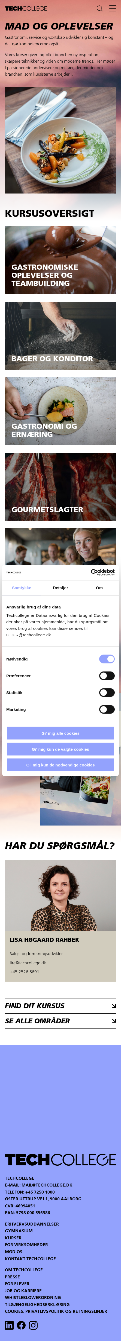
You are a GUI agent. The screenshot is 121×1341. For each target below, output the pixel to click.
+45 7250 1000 (40, 1192)
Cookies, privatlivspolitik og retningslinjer (56, 1312)
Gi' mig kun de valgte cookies (60, 749)
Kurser (13, 1238)
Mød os (13, 1252)
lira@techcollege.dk (28, 963)
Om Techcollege (24, 1270)
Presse (12, 1277)
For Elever (17, 1284)
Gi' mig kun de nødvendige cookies (60, 765)
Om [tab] (99, 587)
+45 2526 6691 (24, 972)
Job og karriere (23, 1291)
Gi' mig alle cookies (60, 733)
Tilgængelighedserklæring (37, 1305)
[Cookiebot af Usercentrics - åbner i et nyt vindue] (91, 572)
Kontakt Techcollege (30, 1259)
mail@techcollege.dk (47, 1185)
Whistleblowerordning (33, 1298)
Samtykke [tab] (21, 587)
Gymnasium (19, 1231)
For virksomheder (26, 1245)
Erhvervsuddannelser (32, 1224)
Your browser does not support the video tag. (60, 1098)
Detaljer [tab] (60, 587)
